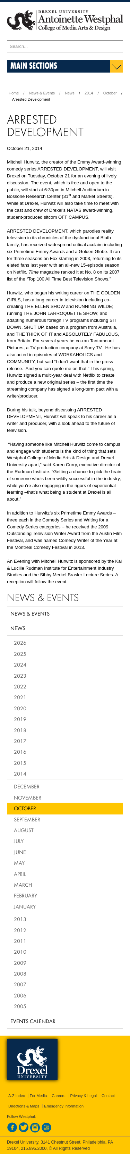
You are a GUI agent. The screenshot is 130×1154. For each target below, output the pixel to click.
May (19, 862)
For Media (38, 1096)
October (110, 93)
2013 (20, 918)
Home (14, 93)
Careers (58, 1096)
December (27, 786)
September (27, 819)
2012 (20, 930)
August (24, 830)
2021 (20, 697)
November (27, 797)
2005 (20, 1006)
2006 (20, 995)
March (23, 884)
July (19, 840)
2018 (20, 730)
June (20, 851)
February (25, 895)
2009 (20, 962)
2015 (20, 762)
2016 (20, 751)
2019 (20, 719)
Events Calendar (32, 1021)
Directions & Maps (23, 1106)
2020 (20, 708)
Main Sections (33, 65)
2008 (20, 973)
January (25, 906)
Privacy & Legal (83, 1096)
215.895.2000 (33, 1148)
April (20, 873)
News (70, 93)
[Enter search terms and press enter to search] (65, 46)
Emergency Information (64, 1106)
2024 (20, 664)
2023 (20, 675)
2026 (20, 642)
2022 (20, 686)
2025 (20, 653)
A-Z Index (16, 1096)
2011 (20, 940)
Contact (108, 1096)
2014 (89, 93)
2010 (20, 951)
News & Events (42, 93)
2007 (20, 984)
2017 (20, 740)
